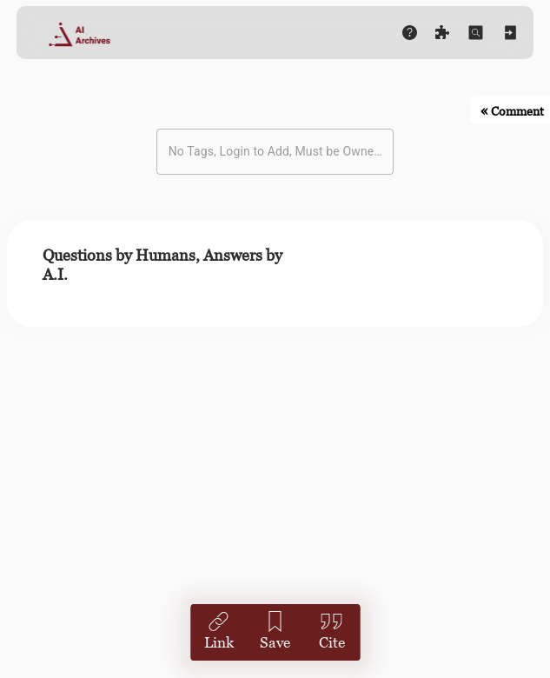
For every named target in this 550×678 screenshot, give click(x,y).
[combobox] (262, 151)
